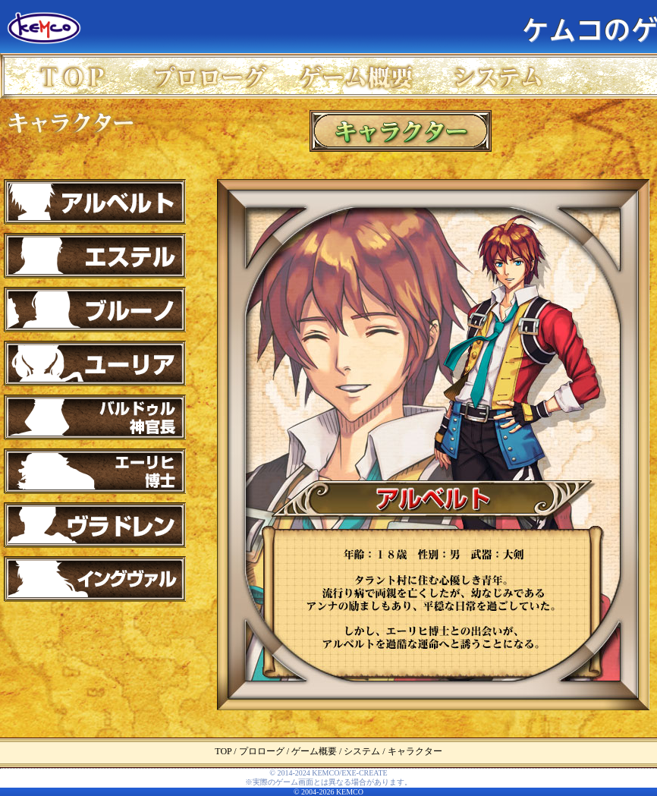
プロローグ (215, 76)
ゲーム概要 (358, 76)
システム (502, 76)
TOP (71, 76)
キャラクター (71, 121)
